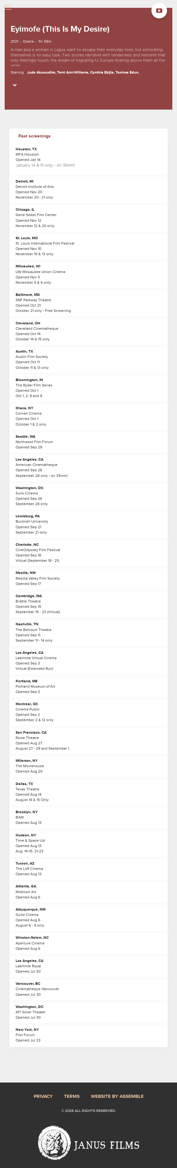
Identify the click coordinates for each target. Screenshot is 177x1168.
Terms (72, 1096)
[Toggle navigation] (8, 8)
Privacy (43, 1096)
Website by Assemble (117, 1096)
